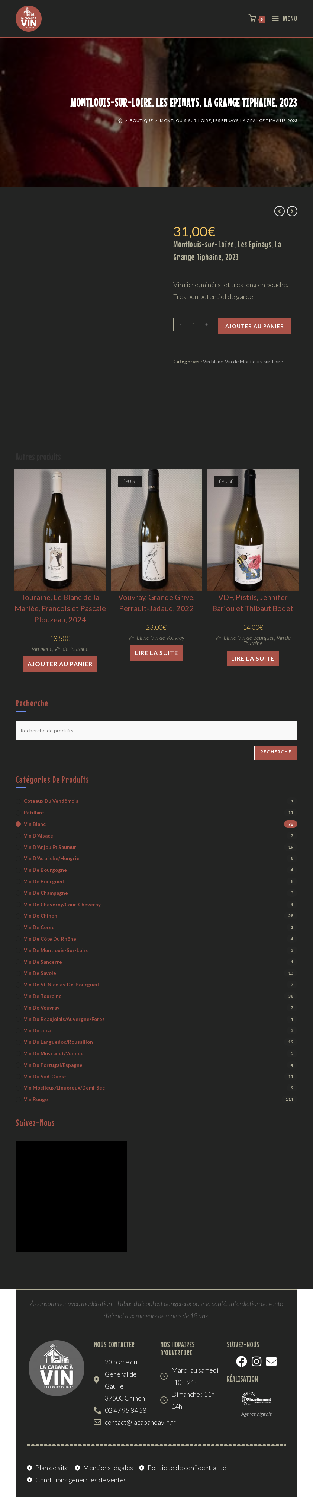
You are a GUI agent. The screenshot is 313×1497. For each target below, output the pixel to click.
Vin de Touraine (71, 648)
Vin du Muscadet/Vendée (54, 1053)
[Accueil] (120, 120)
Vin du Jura (37, 1030)
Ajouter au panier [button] (60, 663)
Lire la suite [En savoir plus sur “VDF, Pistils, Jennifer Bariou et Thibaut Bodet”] (252, 658)
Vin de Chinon (40, 916)
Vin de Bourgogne (45, 870)
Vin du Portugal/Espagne (53, 1065)
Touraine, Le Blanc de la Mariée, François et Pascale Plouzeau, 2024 (60, 608)
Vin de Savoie (40, 973)
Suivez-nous (35, 1123)
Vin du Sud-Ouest (45, 1077)
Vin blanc (213, 362)
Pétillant (34, 813)
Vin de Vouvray (167, 637)
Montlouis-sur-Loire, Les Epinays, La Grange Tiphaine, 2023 (228, 120)
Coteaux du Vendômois (51, 801)
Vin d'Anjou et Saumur (50, 847)
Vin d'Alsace (38, 836)
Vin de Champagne (46, 893)
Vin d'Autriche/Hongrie (52, 858)
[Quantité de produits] (193, 324)
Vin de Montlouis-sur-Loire (254, 362)
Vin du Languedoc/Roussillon (58, 1042)
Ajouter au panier (254, 326)
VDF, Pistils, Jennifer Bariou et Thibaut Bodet (252, 602)
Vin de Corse (39, 927)
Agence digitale (256, 1414)
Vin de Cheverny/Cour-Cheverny (62, 905)
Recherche (275, 751)
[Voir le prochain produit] (292, 211)
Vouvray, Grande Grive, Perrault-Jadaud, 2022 (156, 602)
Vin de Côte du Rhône (50, 939)
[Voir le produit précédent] (279, 211)
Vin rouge (36, 1099)
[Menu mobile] (282, 18)
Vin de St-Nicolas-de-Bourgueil (61, 985)
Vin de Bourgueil (256, 637)
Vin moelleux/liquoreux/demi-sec (64, 1088)
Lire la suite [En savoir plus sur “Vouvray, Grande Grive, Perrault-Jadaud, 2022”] (156, 652)
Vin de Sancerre (43, 962)
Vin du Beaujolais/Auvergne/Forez (64, 1019)
